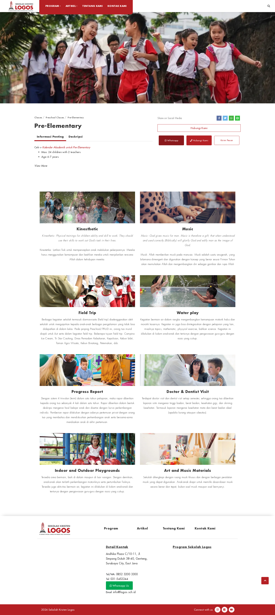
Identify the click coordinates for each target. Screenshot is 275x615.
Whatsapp (171, 140)
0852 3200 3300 (127, 574)
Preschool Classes (55, 117)
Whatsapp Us (119, 585)
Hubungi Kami (199, 128)
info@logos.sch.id (124, 592)
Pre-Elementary (76, 117)
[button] (268, 6)
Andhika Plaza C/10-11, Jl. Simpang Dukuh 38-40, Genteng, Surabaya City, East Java (127, 558)
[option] (137, 57)
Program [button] (52, 5)
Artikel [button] (71, 5)
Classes (38, 117)
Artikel (142, 528)
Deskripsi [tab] (76, 136)
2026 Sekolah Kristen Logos (58, 609)
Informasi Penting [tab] (50, 136)
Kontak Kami (117, 5)
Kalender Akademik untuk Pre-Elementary (66, 147)
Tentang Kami (92, 5)
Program (111, 528)
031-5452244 (119, 579)
